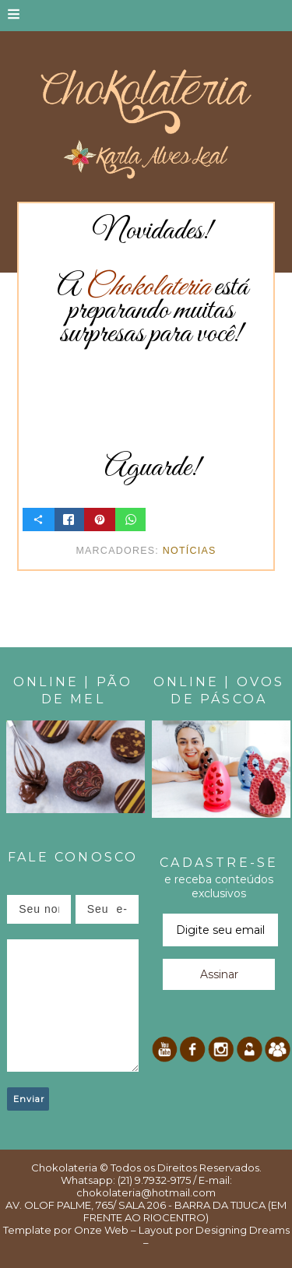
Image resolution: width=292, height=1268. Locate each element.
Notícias (189, 550)
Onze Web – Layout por (133, 1230)
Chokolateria (64, 1167)
